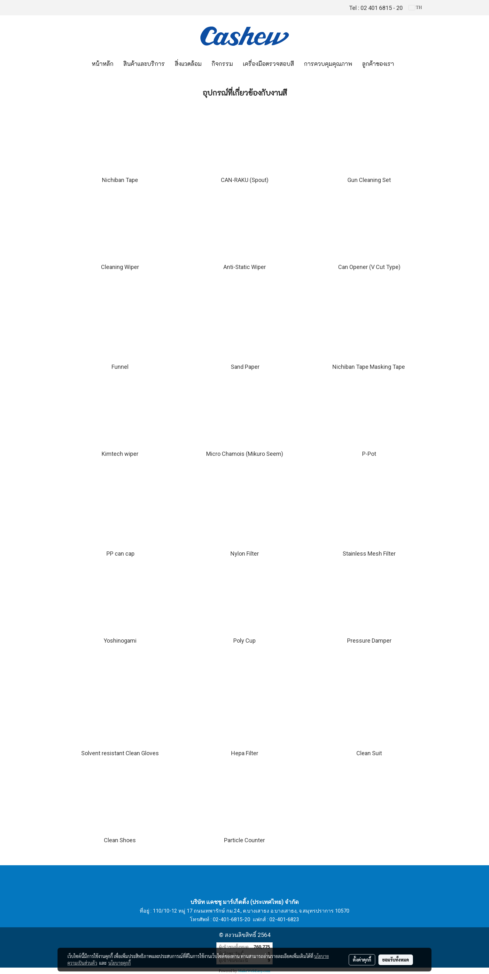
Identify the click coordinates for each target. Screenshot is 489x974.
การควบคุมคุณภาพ (328, 64)
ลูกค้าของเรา (378, 64)
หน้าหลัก (102, 64)
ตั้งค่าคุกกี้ (362, 959)
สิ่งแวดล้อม (188, 64)
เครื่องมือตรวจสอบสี (268, 64)
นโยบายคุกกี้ (119, 963)
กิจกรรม (222, 64)
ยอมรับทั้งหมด (395, 959)
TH (415, 7)
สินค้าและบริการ (144, 64)
